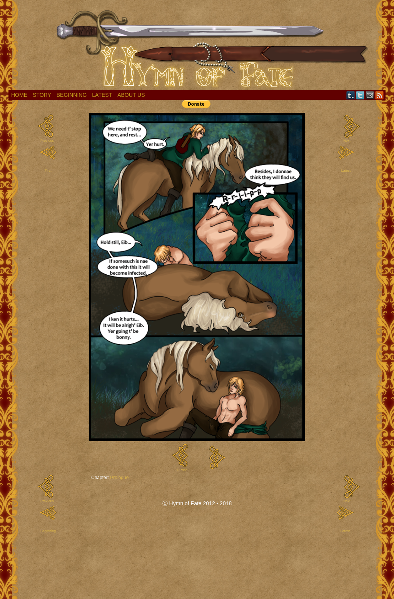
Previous (47, 141)
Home (19, 95)
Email (370, 95)
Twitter (360, 95)
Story (42, 95)
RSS (379, 95)
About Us (131, 95)
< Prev (182, 470)
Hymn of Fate (197, 47)
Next (347, 141)
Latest (102, 95)
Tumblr (351, 95)
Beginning (72, 95)
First (48, 171)
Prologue (119, 477)
